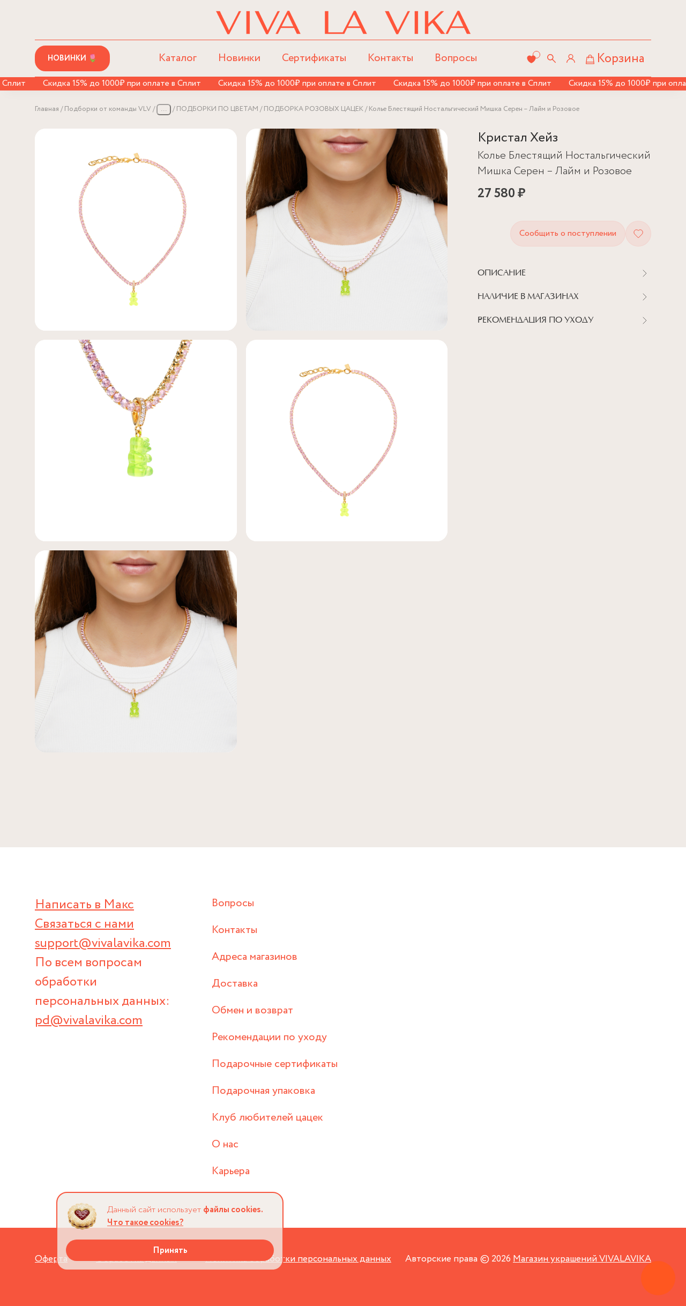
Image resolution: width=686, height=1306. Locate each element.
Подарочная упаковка (263, 1091)
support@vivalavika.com (103, 943)
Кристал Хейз (518, 138)
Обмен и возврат (252, 1010)
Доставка (235, 983)
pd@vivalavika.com (89, 1020)
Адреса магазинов (254, 957)
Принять (170, 1250)
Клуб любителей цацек (267, 1117)
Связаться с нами (84, 924)
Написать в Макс (84, 904)
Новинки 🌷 (72, 58)
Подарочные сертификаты (275, 1064)
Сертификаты (314, 58)
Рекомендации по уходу (269, 1037)
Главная (47, 109)
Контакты (390, 58)
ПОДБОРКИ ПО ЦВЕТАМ (217, 109)
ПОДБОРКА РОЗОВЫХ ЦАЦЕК (313, 109)
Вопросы (456, 58)
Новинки (239, 58)
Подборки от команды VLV (107, 109)
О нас (225, 1144)
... (164, 109)
